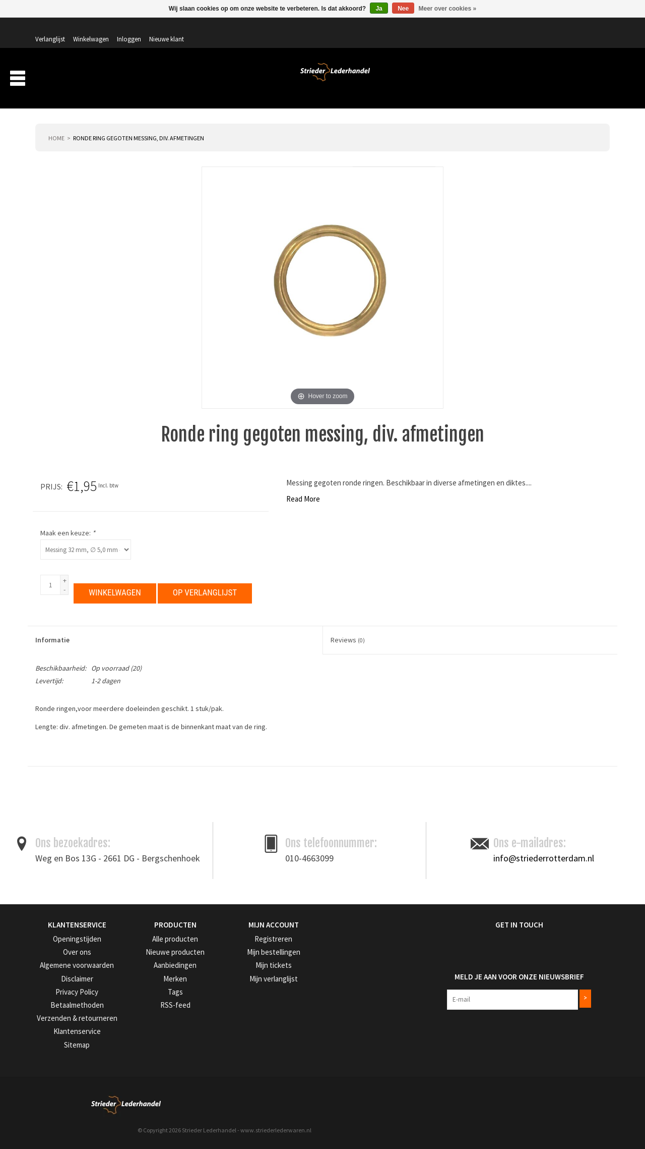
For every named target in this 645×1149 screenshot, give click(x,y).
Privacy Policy (54, 1010)
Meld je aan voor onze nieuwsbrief (493, 992)
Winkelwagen (509, 29)
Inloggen (547, 29)
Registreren (247, 959)
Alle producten (153, 959)
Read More (57, 485)
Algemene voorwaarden (67, 984)
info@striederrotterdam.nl (543, 878)
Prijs (395, 473)
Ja (378, 8)
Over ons (443, 80)
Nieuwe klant (584, 29)
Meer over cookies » (448, 8)
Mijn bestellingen (254, 972)
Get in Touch (452, 945)
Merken (592, 80)
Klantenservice (54, 1048)
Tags (140, 1010)
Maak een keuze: (412, 519)
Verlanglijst (468, 29)
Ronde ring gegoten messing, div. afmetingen (138, 124)
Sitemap (46, 1061)
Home (56, 124)
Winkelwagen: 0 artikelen (572, 50)
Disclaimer (49, 997)
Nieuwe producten (158, 972)
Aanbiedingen (543, 80)
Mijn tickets (247, 984)
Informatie (52, 626)
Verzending (489, 80)
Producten (390, 80)
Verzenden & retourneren (69, 1035)
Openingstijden (55, 959)
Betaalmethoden (58, 1023)
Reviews (348, 626)
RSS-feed (145, 1023)
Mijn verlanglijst (253, 997)
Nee (403, 8)
